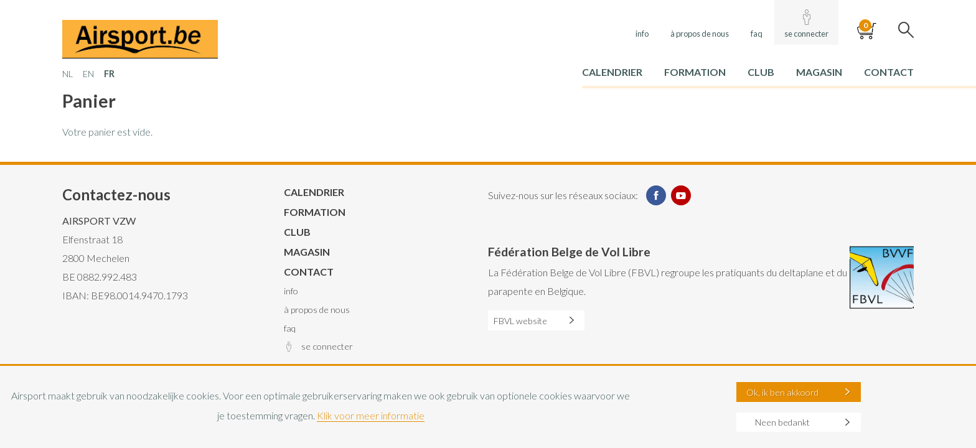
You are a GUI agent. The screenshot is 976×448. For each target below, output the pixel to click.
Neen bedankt (782, 422)
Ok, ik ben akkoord (782, 392)
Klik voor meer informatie (371, 415)
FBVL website (520, 320)
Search (906, 31)
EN (88, 73)
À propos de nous (699, 34)
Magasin (819, 72)
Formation (695, 72)
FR (109, 73)
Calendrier (612, 72)
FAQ (756, 34)
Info (642, 34)
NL (67, 73)
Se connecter (806, 34)
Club (761, 72)
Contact (889, 72)
